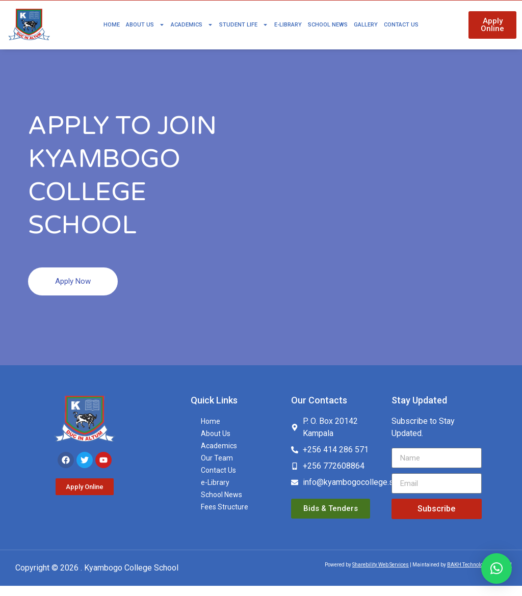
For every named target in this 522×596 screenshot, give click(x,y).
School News (328, 24)
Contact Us (401, 24)
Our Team (217, 468)
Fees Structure (224, 517)
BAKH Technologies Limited (479, 574)
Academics (192, 25)
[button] (496, 568)
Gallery (366, 24)
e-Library (288, 24)
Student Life (243, 25)
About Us (145, 25)
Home (111, 24)
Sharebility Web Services (380, 574)
